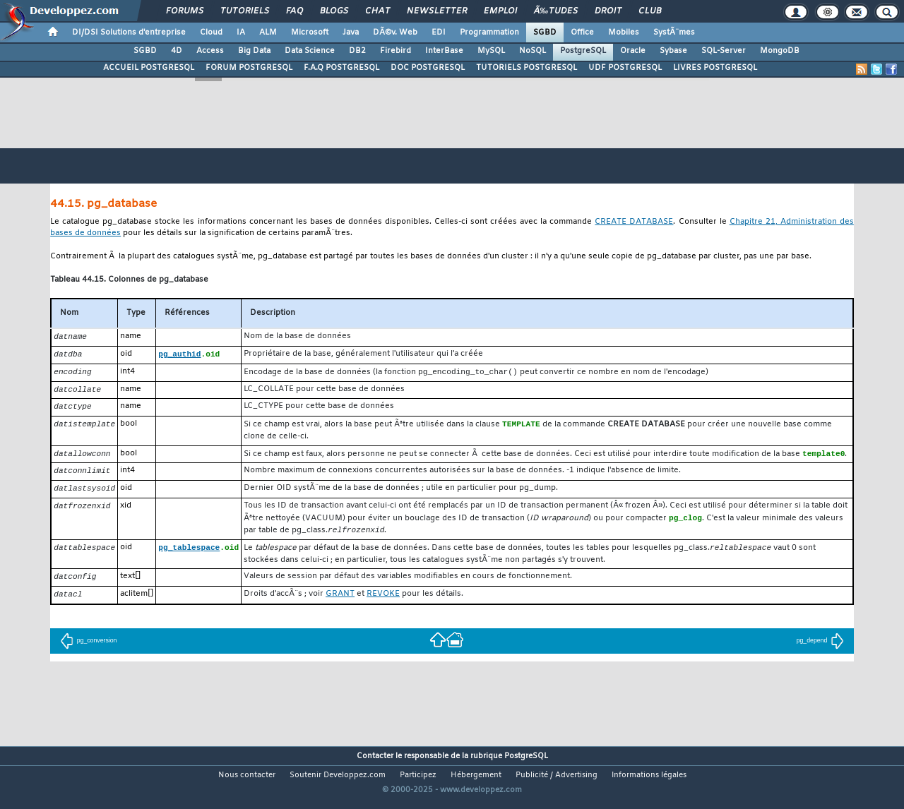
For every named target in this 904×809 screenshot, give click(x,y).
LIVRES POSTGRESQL (715, 68)
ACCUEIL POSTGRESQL (148, 68)
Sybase (673, 51)
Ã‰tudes (556, 11)
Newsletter (436, 11)
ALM (268, 32)
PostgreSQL (583, 51)
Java (351, 32)
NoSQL (532, 51)
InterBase (444, 51)
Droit (608, 11)
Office (582, 32)
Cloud (211, 32)
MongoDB (779, 51)
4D (176, 51)
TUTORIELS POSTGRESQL (526, 68)
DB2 (357, 51)
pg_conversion (88, 650)
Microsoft (309, 32)
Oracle (633, 51)
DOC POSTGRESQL (428, 68)
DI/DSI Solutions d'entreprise (129, 32)
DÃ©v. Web (395, 32)
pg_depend (821, 650)
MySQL (491, 51)
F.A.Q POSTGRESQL (341, 68)
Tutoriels (244, 11)
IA (241, 32)
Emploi (500, 11)
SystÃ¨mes (674, 32)
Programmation (489, 32)
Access (210, 51)
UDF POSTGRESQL (625, 68)
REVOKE (383, 603)
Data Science (310, 51)
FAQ (294, 11)
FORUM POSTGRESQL (249, 68)
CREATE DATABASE (634, 222)
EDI (439, 32)
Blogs (334, 11)
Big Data (254, 51)
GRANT (340, 603)
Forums (185, 11)
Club (649, 11)
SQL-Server (723, 51)
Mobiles (623, 32)
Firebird (395, 51)
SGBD (545, 32)
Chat (377, 11)
